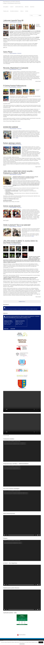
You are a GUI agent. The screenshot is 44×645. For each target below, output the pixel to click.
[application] (22, 451)
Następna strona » (22, 301)
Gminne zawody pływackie (11, 206)
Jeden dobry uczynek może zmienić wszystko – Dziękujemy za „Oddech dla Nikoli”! (18, 172)
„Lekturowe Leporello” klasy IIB (13, 20)
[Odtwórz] (4, 535)
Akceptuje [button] (40, 642)
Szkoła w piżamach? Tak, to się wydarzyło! (16, 225)
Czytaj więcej (22, 643)
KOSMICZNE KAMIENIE (10, 127)
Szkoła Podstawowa (13, 21)
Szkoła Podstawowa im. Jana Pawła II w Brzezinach (11, 2)
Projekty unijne (6, 11)
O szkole (12, 6)
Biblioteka (26, 6)
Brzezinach (19, 21)
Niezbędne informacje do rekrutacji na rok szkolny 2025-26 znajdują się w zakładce (20, 309)
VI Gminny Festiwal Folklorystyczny (14, 85)
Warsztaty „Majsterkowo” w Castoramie (15, 68)
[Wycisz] (37, 535)
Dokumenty (32, 6)
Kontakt (26, 11)
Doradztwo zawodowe (14, 11)
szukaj (40, 15)
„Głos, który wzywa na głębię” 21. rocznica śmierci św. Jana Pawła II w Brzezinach (20, 242)
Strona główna (5, 6)
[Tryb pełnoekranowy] (39, 535)
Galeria (22, 11)
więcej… (17, 137)
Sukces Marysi (7, 52)
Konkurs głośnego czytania (12, 143)
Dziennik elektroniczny (19, 6)
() (21, 321)
